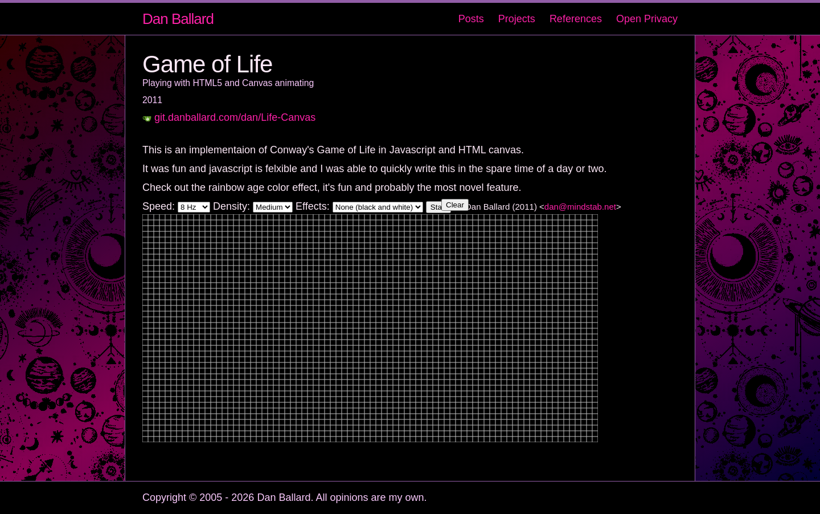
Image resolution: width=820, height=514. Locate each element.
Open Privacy (647, 19)
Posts (471, 19)
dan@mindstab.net (580, 206)
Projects (516, 19)
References (576, 19)
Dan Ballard (178, 18)
